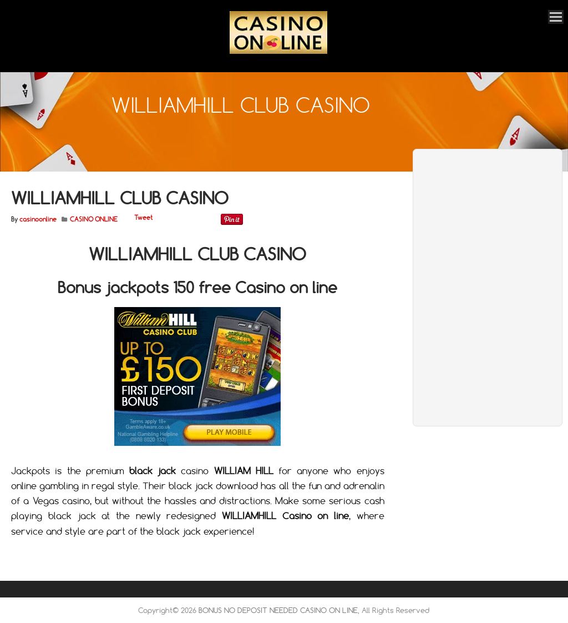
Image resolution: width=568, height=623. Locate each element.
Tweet (143, 218)
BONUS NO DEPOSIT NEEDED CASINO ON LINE (278, 610)
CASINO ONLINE (94, 219)
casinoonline (38, 219)
